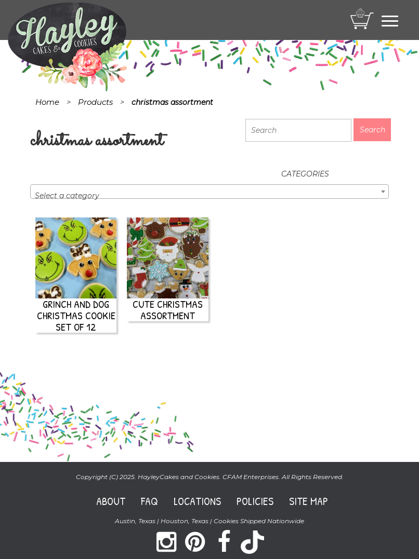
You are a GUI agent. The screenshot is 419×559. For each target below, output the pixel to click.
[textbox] (209, 196)
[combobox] (209, 191)
